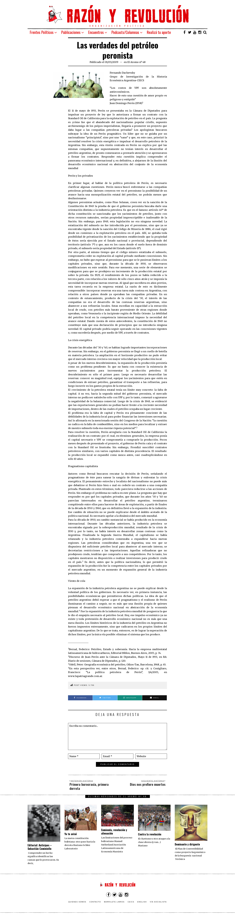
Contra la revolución (149, 834)
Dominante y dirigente (187, 844)
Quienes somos (77, 902)
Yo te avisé (70, 834)
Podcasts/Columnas (125, 32)
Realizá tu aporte (159, 32)
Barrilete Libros (114, 902)
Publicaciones (70, 32)
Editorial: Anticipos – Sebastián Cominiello (40, 847)
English (142, 902)
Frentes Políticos (42, 32)
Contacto (95, 902)
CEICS (131, 902)
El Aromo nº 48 (136, 62)
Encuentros (96, 32)
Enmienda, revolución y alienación (114, 831)
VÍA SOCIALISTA (158, 902)
